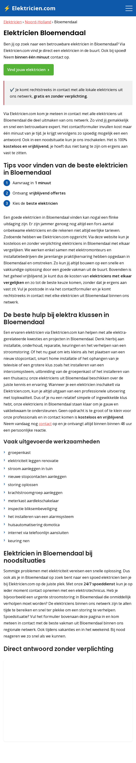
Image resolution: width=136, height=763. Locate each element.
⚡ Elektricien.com (29, 8)
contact (45, 423)
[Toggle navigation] (128, 8)
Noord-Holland (38, 21)
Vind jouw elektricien (26, 69)
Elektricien (13, 21)
